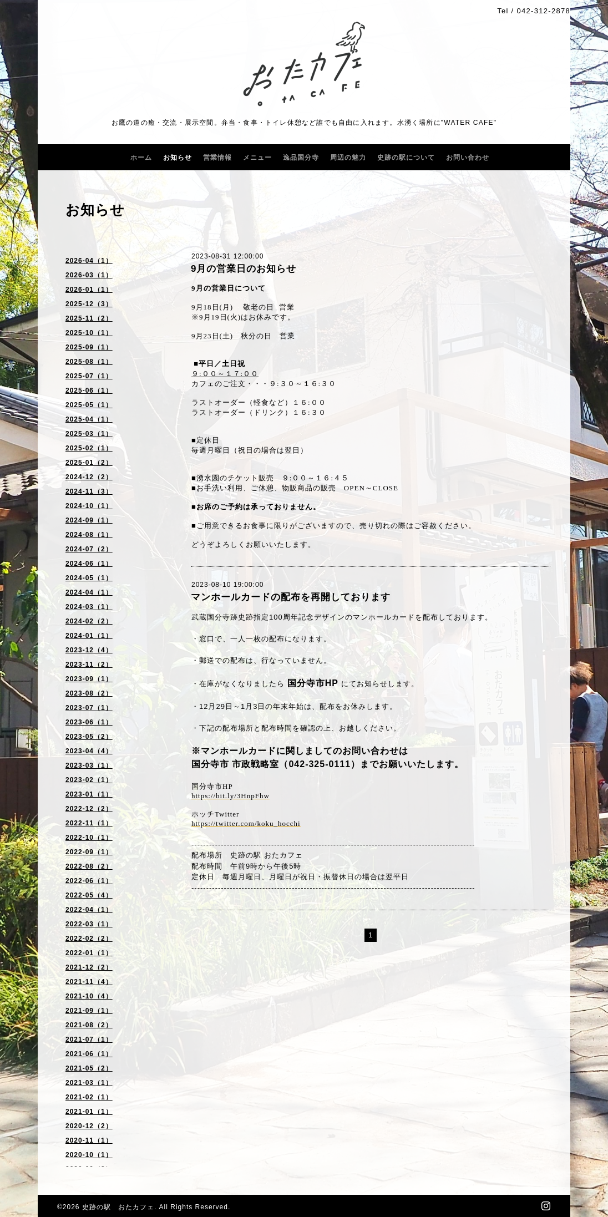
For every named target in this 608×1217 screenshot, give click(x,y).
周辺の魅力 (348, 157)
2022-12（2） (89, 809)
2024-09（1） (89, 520)
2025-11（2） (89, 318)
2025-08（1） (89, 362)
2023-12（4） (89, 650)
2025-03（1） (89, 434)
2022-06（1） (89, 881)
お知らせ (177, 157)
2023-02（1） (89, 780)
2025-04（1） (89, 419)
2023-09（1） (89, 679)
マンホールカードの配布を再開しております (291, 597)
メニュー (257, 157)
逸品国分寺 (301, 157)
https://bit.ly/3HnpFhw (230, 796)
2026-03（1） (89, 275)
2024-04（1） (89, 592)
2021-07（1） (89, 1039)
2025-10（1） (89, 333)
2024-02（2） (89, 621)
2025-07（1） (89, 376)
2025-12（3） (89, 304)
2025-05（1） (89, 405)
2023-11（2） (89, 664)
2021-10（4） (89, 996)
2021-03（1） (89, 1083)
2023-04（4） (89, 751)
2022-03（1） (89, 924)
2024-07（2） (89, 549)
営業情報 (217, 157)
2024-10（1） (89, 506)
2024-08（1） (89, 535)
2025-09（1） (89, 347)
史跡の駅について (406, 157)
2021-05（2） (89, 1068)
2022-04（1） (89, 910)
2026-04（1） (89, 261)
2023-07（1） (89, 708)
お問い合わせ (467, 157)
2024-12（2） (89, 477)
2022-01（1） (89, 953)
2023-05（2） (89, 737)
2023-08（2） (89, 693)
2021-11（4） (89, 982)
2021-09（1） (89, 1011)
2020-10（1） (89, 1155)
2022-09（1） (89, 852)
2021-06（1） (89, 1054)
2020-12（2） (89, 1126)
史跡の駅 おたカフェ (118, 1207)
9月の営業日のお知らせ (243, 268)
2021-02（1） (89, 1097)
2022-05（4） (89, 895)
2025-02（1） (89, 448)
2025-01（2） (89, 462)
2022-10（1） (89, 837)
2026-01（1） (89, 289)
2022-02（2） (89, 938)
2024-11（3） (89, 491)
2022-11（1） (89, 823)
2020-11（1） (89, 1140)
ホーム (141, 157)
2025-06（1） (89, 390)
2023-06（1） (89, 722)
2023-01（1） (89, 794)
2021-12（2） (89, 967)
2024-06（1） (89, 563)
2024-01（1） (89, 636)
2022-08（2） (89, 866)
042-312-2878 (543, 11)
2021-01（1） (89, 1111)
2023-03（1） (89, 765)
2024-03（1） (89, 607)
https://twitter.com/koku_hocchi (246, 823)
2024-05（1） (89, 578)
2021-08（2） (89, 1025)
